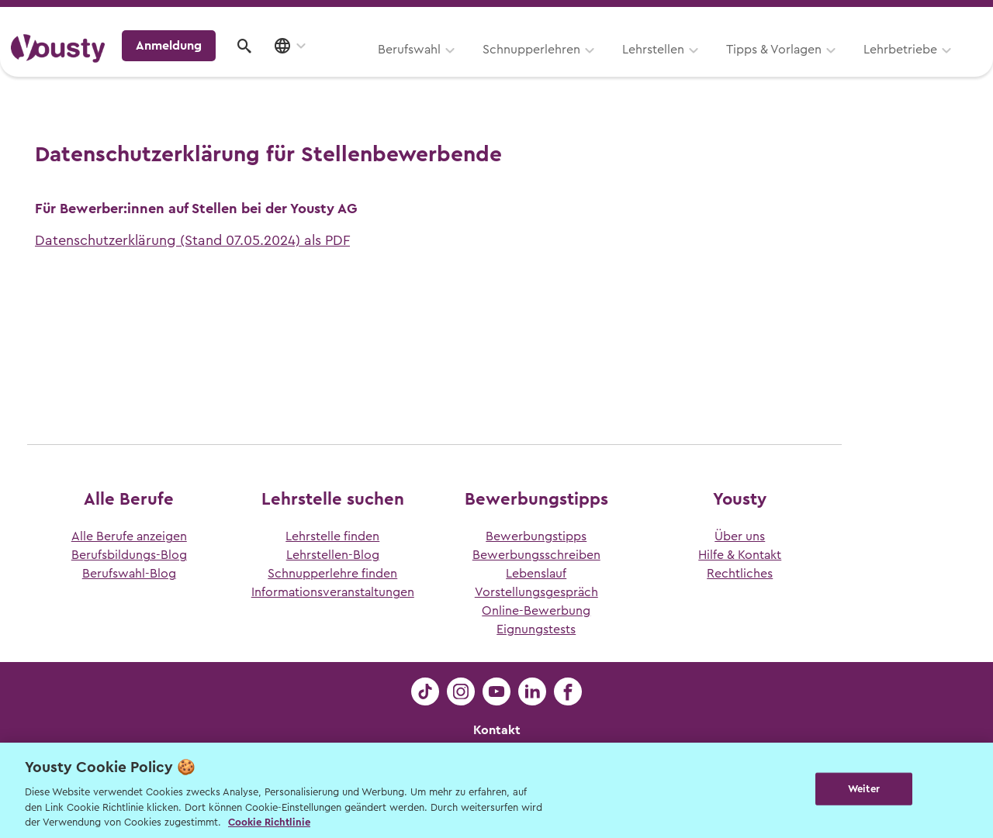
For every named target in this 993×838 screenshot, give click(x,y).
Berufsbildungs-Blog (129, 555)
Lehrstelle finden (332, 536)
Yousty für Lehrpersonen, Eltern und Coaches (693, 16)
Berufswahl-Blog (129, 573)
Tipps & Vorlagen (578, 67)
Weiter (864, 789)
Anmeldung (848, 65)
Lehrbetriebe (705, 67)
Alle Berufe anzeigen (129, 536)
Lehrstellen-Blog (332, 555)
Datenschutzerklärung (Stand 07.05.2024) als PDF (192, 240)
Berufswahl (213, 67)
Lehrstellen (458, 67)
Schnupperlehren (336, 67)
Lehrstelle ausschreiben (915, 16)
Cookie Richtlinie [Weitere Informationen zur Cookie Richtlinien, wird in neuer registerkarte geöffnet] (269, 822)
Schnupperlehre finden (332, 573)
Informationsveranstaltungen (332, 592)
